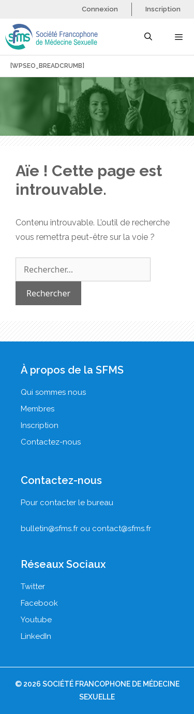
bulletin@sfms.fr (49, 528)
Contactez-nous (51, 442)
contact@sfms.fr (121, 528)
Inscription (163, 9)
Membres (37, 408)
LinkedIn (36, 636)
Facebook (39, 603)
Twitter (33, 586)
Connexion (100, 9)
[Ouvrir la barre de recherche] (147, 37)
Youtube (36, 619)
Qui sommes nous (53, 392)
